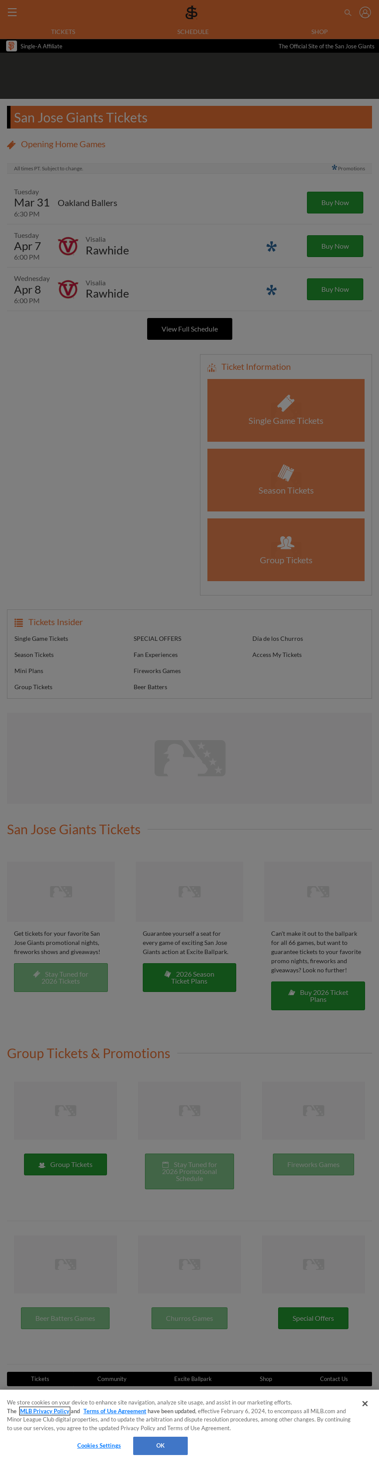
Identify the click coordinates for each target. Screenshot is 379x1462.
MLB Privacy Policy (44, 1411)
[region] (189, 1426)
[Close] (365, 1403)
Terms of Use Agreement (114, 1411)
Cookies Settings (99, 1445)
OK (160, 1445)
